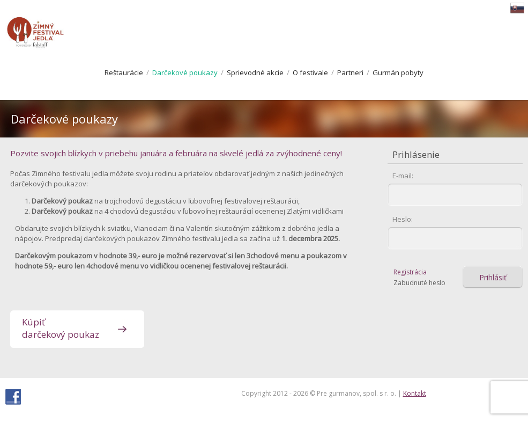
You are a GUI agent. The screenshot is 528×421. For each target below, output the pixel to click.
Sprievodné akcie (255, 72)
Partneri (350, 72)
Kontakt (414, 393)
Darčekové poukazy (185, 72)
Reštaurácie (124, 72)
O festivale (310, 72)
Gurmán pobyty (398, 72)
